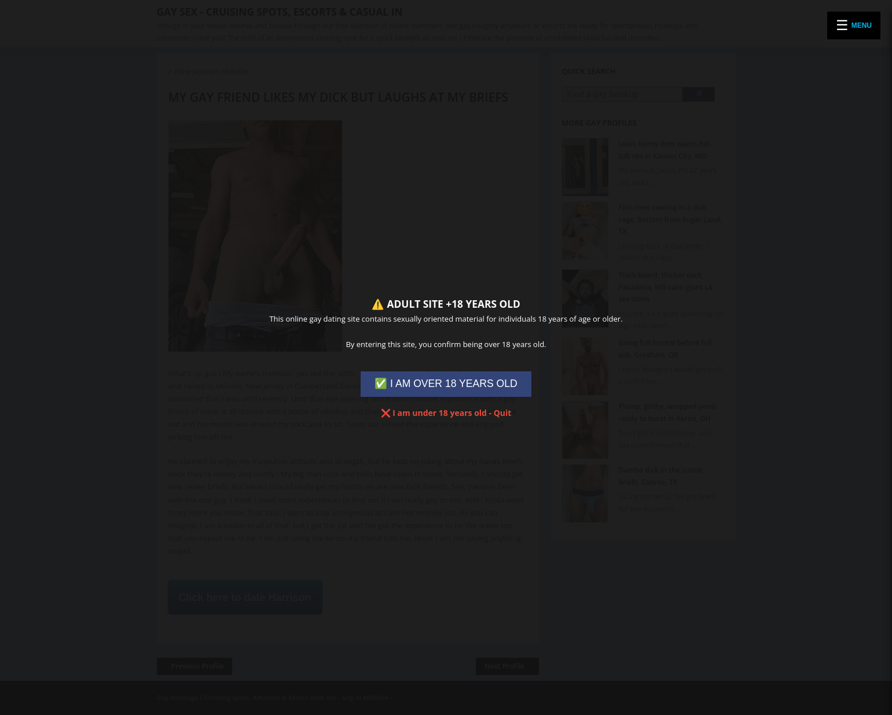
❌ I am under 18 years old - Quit (446, 412)
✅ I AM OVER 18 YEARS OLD (446, 383)
